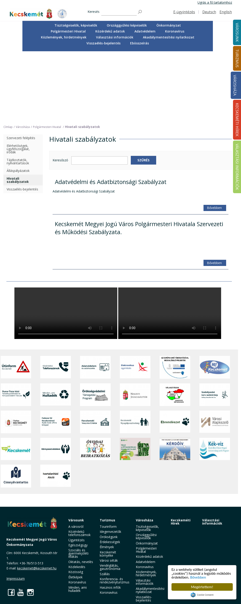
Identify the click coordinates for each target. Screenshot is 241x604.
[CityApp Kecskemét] (16, 422)
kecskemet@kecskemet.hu (36, 568)
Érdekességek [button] (110, 542)
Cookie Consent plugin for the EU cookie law (202, 594)
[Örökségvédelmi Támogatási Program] (95, 394)
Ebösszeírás (139, 43)
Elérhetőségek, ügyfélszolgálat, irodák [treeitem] (18, 149)
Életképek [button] (75, 577)
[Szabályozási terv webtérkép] (214, 394)
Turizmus (107, 520)
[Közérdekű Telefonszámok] (55, 367)
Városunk (76, 520)
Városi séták (109, 560)
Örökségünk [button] (109, 537)
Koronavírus (174, 31)
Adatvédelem (144, 31)
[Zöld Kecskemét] (16, 449)
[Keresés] (119, 12)
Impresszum (15, 578)
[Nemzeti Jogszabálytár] (135, 394)
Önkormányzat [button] (168, 25)
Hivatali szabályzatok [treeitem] (18, 180)
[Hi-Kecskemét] (214, 367)
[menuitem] (76, 25)
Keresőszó (60, 160)
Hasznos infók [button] (110, 587)
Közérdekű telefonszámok (79, 533)
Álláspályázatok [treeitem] (18, 170)
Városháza (234, 85)
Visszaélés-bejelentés (103, 43)
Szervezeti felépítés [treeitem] (21, 138)
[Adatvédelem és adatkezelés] (95, 367)
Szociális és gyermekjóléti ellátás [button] (78, 553)
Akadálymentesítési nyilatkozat (168, 37)
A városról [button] (75, 526)
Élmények (107, 547)
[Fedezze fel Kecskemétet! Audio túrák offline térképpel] (55, 422)
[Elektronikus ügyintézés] (135, 367)
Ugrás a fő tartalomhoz (215, 2)
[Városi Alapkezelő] (214, 422)
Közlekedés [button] (76, 567)
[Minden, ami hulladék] (55, 394)
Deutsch (209, 12)
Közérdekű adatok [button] (110, 31)
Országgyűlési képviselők (127, 25)
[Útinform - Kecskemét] (16, 367)
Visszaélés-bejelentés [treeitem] (22, 189)
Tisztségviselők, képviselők (75, 25)
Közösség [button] (75, 572)
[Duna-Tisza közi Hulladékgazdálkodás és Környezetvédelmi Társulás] (16, 394)
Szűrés (143, 160)
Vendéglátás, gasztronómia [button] (110, 567)
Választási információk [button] (114, 37)
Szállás (105, 574)
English (226, 12)
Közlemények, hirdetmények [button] (63, 37)
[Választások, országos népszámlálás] (175, 394)
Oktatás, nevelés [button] (80, 562)
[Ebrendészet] (175, 422)
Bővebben (198, 577)
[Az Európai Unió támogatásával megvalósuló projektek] (175, 367)
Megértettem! (202, 587)
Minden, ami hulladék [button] (77, 589)
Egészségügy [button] (78, 545)
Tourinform (108, 526)
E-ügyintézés (184, 12)
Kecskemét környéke (108, 554)
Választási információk (212, 521)
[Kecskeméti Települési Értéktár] (95, 422)
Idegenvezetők (110, 531)
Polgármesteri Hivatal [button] (68, 31)
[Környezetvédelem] (55, 449)
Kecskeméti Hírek (180, 521)
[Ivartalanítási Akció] (55, 476)
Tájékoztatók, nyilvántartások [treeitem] (18, 161)
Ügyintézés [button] (76, 540)
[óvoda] (95, 449)
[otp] (135, 449)
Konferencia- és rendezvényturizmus (114, 580)
